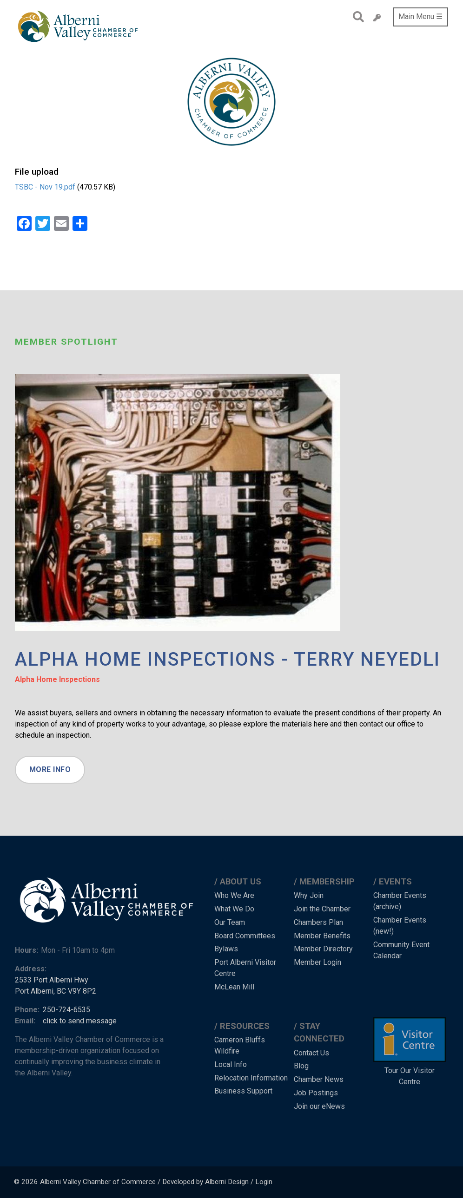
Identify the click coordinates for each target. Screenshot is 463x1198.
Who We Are (234, 895)
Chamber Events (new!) (399, 926)
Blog (301, 1065)
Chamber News (319, 1079)
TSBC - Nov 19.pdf (45, 187)
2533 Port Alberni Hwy (51, 979)
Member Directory (323, 948)
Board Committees (244, 935)
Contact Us (311, 1052)
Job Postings (316, 1092)
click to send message (80, 1020)
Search (356, 16)
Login (263, 1182)
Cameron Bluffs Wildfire (239, 1045)
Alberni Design (227, 1182)
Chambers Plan (318, 922)
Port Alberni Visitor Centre (245, 968)
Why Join (309, 895)
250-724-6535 (66, 1009)
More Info (50, 769)
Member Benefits (322, 935)
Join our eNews (319, 1106)
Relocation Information (251, 1078)
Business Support (243, 1091)
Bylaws (226, 948)
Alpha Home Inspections (57, 679)
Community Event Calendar (401, 950)
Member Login (317, 962)
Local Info (230, 1064)
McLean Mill (234, 986)
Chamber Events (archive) (399, 901)
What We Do (234, 908)
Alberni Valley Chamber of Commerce (98, 1182)
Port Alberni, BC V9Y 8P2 (55, 991)
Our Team (229, 922)
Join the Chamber (322, 908)
